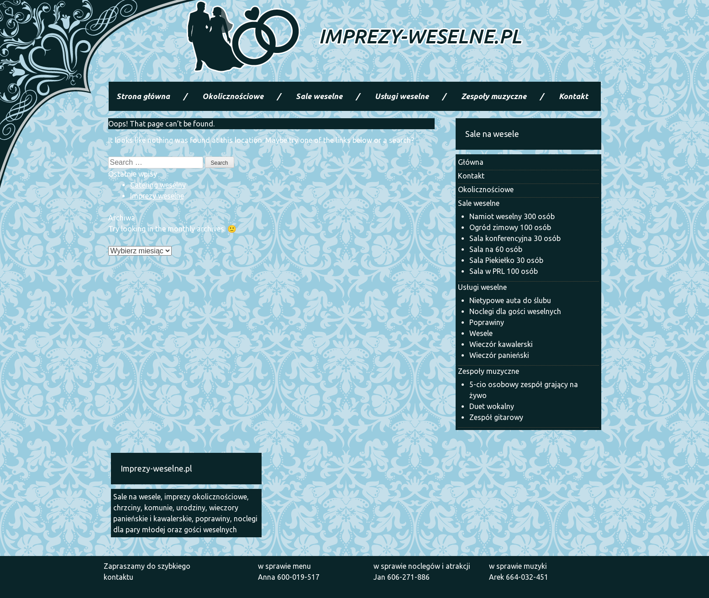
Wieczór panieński (499, 355)
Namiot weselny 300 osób (512, 216)
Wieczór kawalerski (501, 344)
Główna (470, 162)
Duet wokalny (491, 406)
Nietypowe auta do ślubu (510, 300)
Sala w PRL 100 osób (503, 271)
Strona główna (143, 96)
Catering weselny (158, 185)
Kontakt (573, 96)
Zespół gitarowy (496, 417)
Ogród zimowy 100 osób (510, 227)
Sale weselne (319, 96)
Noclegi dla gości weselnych (515, 311)
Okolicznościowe (232, 96)
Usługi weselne (402, 96)
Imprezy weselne (157, 196)
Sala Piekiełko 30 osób (506, 260)
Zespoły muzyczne (493, 96)
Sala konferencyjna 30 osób (515, 238)
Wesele (481, 333)
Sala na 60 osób (495, 249)
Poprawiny (486, 322)
